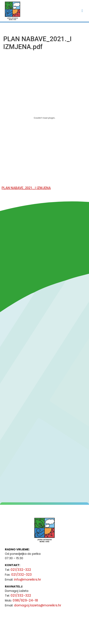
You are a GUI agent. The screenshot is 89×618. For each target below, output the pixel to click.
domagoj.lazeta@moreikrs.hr (37, 605)
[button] (82, 11)
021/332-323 (21, 574)
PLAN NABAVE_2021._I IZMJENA (26, 188)
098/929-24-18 (25, 600)
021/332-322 (21, 569)
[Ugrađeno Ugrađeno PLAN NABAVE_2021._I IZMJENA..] (44, 117)
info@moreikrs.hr (27, 579)
